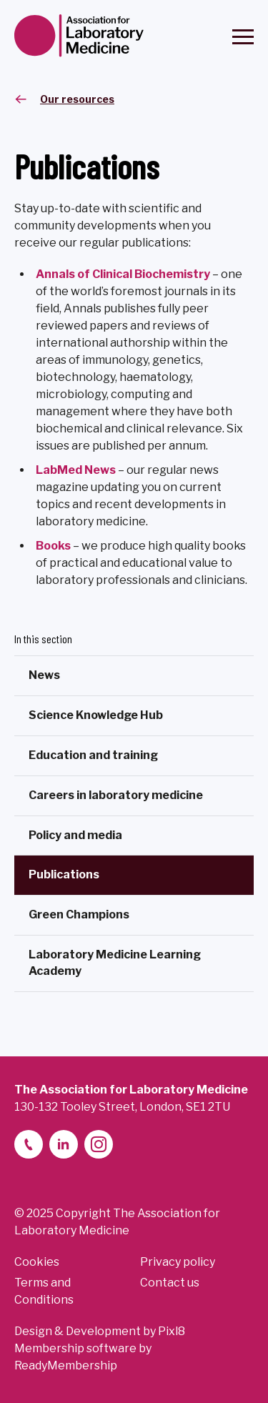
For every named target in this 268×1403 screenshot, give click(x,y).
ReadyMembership (65, 1365)
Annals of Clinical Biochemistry (123, 274)
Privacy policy (177, 1262)
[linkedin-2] (63, 1144)
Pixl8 (171, 1331)
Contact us (169, 1282)
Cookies (36, 1262)
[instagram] (98, 1144)
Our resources (77, 99)
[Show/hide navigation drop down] (243, 36)
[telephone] (28, 1144)
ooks (57, 545)
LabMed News (76, 470)
